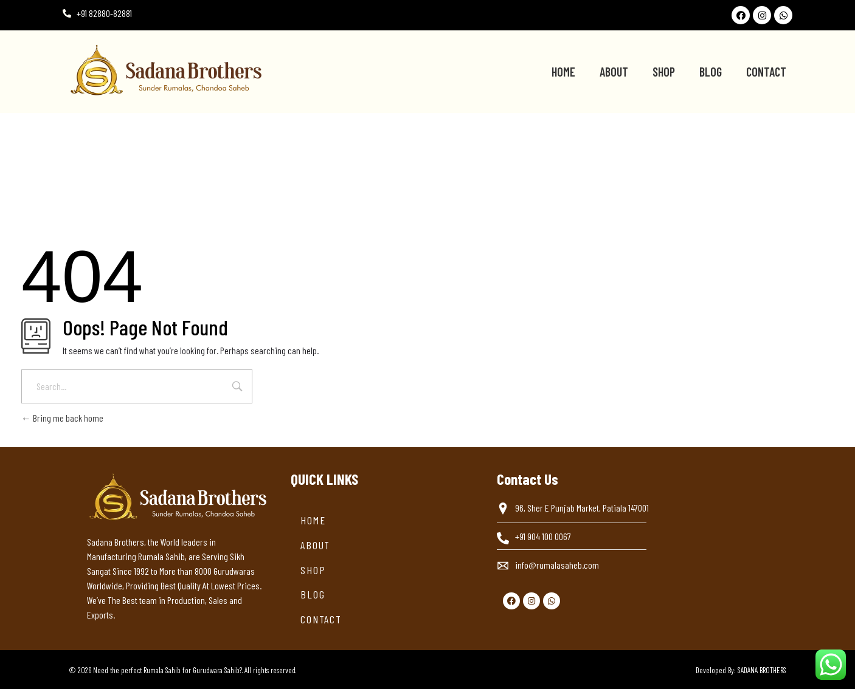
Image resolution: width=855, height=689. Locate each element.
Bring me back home (62, 417)
